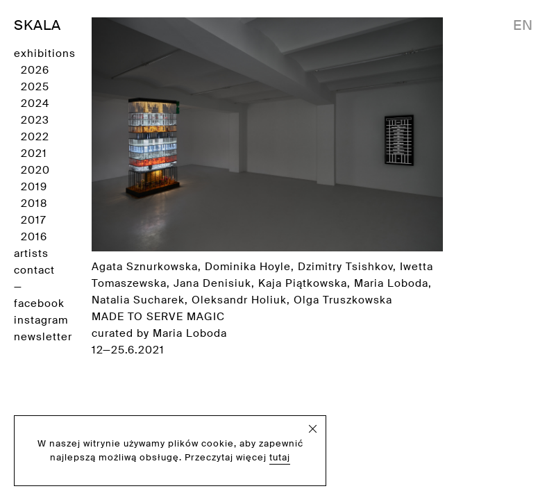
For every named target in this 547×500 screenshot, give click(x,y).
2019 (34, 187)
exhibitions (45, 53)
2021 (34, 153)
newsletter (43, 337)
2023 (35, 120)
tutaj (279, 457)
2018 (34, 203)
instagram (41, 320)
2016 (34, 237)
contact (34, 270)
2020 (35, 170)
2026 (35, 70)
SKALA (37, 25)
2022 (35, 137)
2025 (35, 87)
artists (31, 253)
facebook (39, 303)
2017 (34, 220)
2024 (35, 103)
